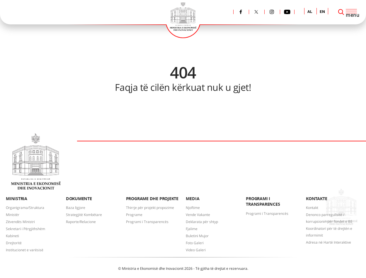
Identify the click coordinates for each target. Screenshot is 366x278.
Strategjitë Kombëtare (84, 214)
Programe (134, 214)
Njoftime (193, 207)
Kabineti (12, 235)
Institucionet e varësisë (24, 249)
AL (309, 12)
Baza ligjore (75, 207)
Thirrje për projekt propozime (150, 207)
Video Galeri (196, 249)
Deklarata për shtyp (202, 221)
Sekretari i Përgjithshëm (25, 228)
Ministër (12, 214)
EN (322, 12)
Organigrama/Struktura (25, 207)
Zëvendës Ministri (20, 221)
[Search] (341, 12)
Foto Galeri (195, 242)
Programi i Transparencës (147, 221)
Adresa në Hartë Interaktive (328, 242)
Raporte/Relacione (81, 221)
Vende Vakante (198, 214)
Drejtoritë (14, 242)
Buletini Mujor (197, 235)
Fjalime (192, 228)
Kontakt (312, 207)
